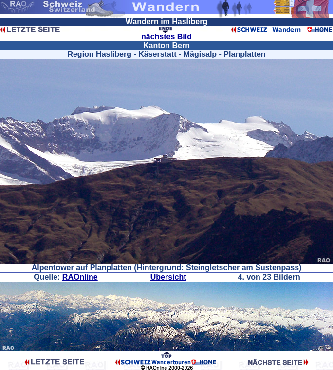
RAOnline (80, 277)
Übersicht (168, 277)
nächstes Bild (166, 37)
